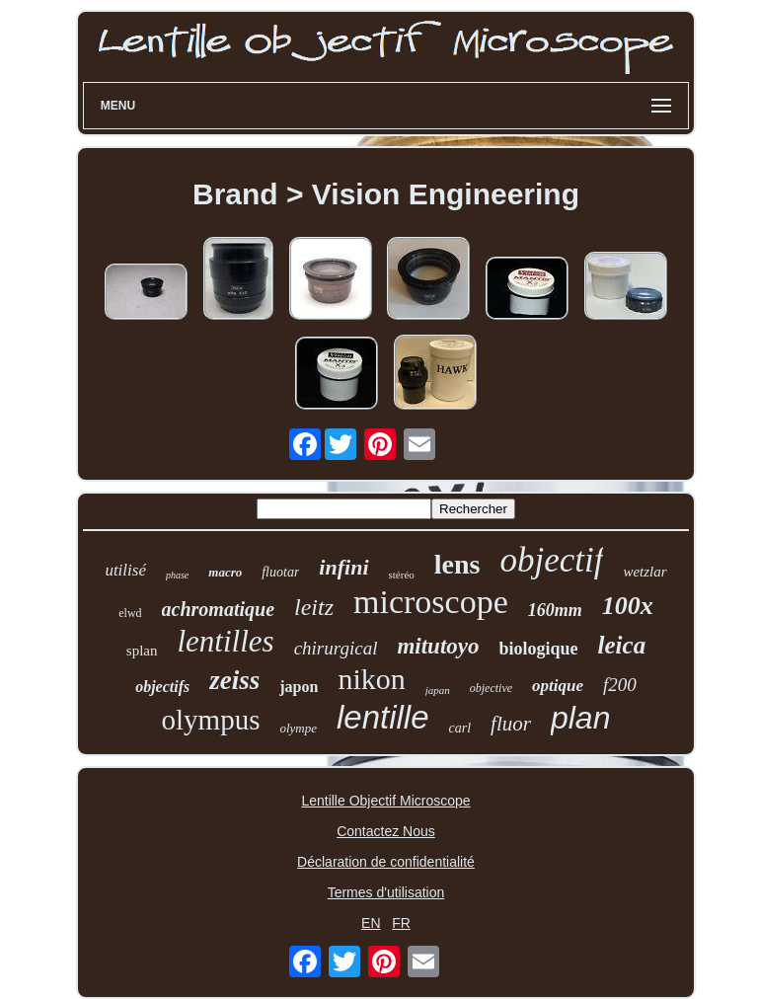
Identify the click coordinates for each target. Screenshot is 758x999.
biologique (538, 648)
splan (142, 650)
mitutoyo (438, 646)
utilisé (125, 570)
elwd (129, 613)
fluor (511, 723)
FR (401, 923)
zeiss (234, 680)
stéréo (402, 574)
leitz (314, 607)
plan (581, 717)
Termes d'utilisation (386, 892)
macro (225, 572)
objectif (551, 560)
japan (437, 690)
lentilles (226, 641)
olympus (211, 719)
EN (370, 923)
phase (177, 575)
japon (298, 686)
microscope (430, 601)
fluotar (280, 572)
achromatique (218, 609)
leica (622, 645)
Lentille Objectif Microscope (385, 800)
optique (557, 685)
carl (460, 728)
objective (491, 688)
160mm (555, 610)
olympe (298, 728)
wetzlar (644, 571)
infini (343, 567)
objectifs (162, 686)
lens (457, 564)
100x (627, 605)
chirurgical (336, 648)
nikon (371, 678)
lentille (383, 717)
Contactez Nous (386, 831)
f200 (620, 684)
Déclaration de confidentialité (386, 862)
